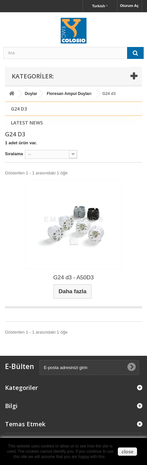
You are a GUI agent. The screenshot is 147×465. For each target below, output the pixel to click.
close (127, 451)
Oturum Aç (129, 6)
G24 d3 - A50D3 (73, 277)
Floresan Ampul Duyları (69, 93)
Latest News (27, 122)
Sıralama (14, 153)
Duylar (31, 93)
